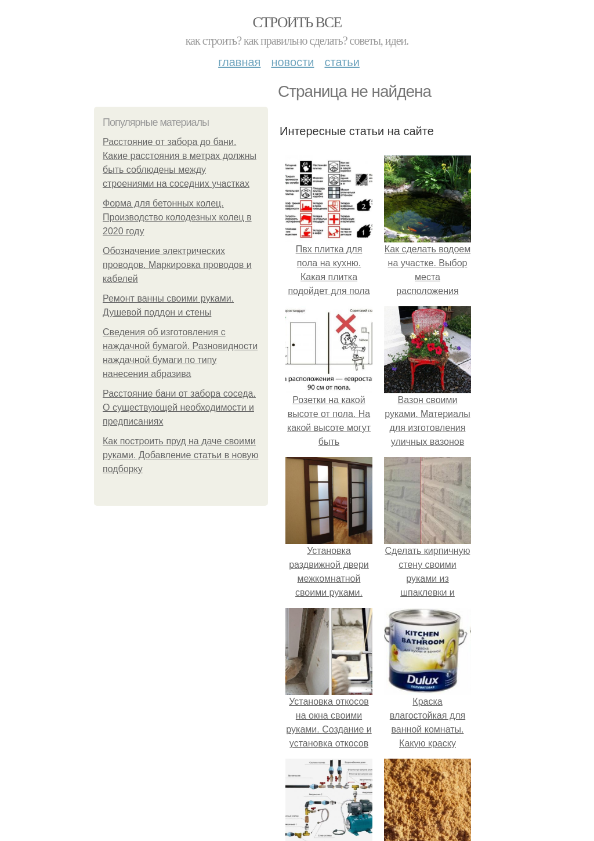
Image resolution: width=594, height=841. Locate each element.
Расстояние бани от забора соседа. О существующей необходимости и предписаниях (179, 407)
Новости (292, 62)
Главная (239, 62)
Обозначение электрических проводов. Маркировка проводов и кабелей (177, 265)
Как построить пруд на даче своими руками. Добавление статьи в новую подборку (180, 455)
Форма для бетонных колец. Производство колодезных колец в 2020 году (177, 217)
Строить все (296, 22)
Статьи (341, 62)
